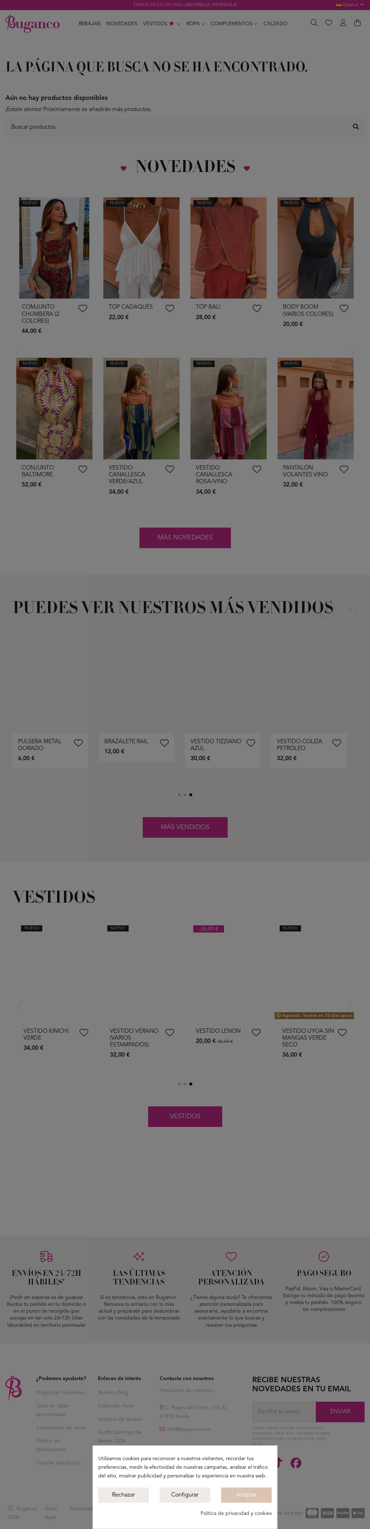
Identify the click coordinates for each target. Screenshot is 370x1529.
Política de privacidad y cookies (236, 1513)
